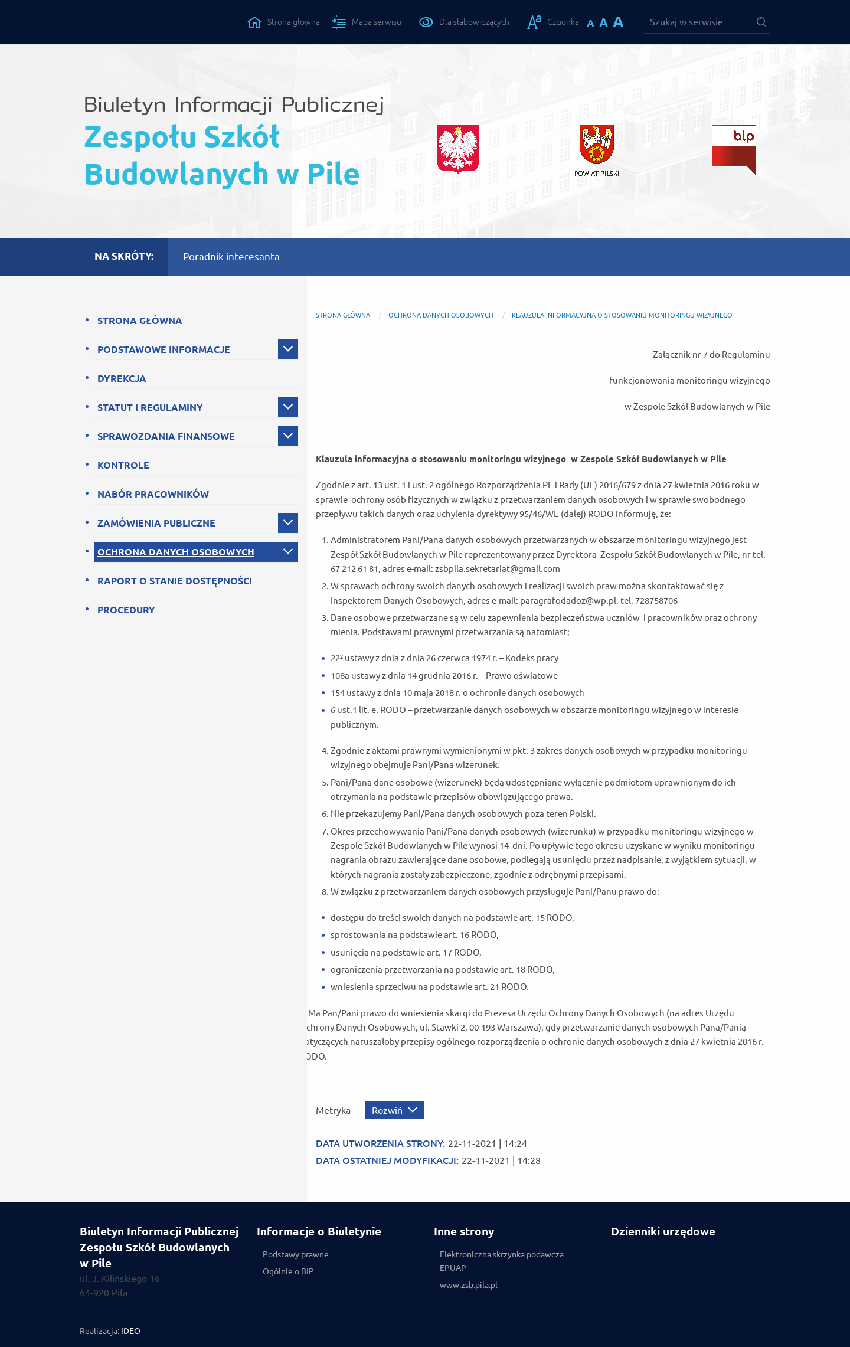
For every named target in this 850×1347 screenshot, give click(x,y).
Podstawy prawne (296, 1254)
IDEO (130, 1331)
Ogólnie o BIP (288, 1271)
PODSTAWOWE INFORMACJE (163, 349)
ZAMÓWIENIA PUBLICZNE (156, 523)
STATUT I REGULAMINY (150, 407)
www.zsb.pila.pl (469, 1285)
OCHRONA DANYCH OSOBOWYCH (175, 552)
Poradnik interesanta (231, 256)
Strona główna (343, 315)
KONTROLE (123, 465)
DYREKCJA (121, 378)
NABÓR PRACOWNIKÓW (153, 494)
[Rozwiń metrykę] (394, 1110)
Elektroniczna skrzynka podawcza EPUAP (502, 1261)
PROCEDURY (126, 609)
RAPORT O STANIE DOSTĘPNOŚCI (174, 581)
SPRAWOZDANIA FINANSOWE (166, 436)
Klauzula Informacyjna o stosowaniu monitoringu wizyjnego (622, 315)
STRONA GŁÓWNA (139, 320)
